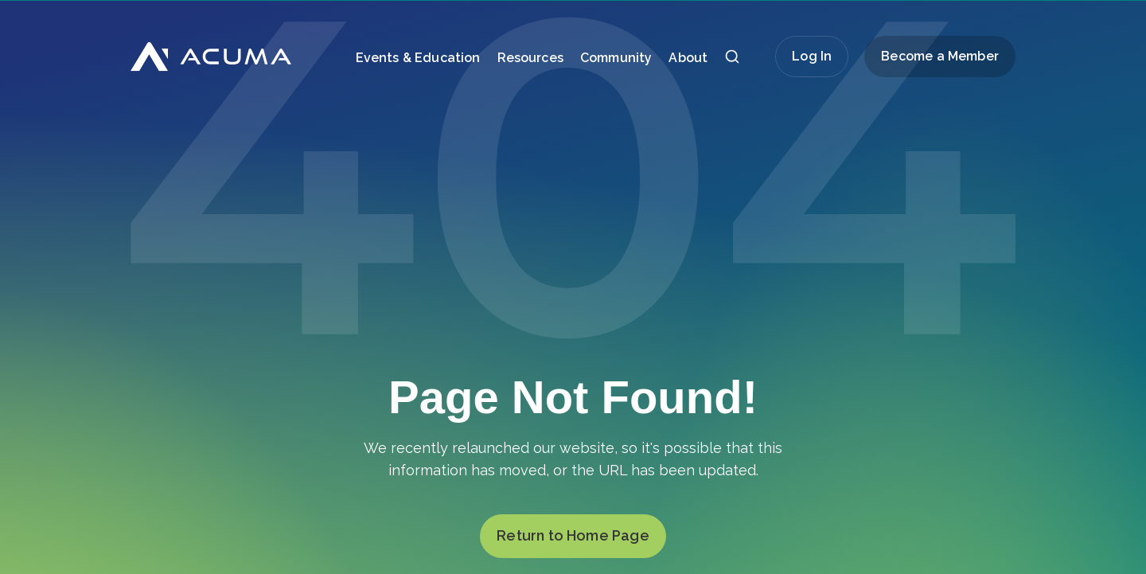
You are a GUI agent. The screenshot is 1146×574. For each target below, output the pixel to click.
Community (616, 57)
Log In (812, 56)
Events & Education (418, 57)
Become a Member (940, 56)
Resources (530, 57)
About (687, 57)
